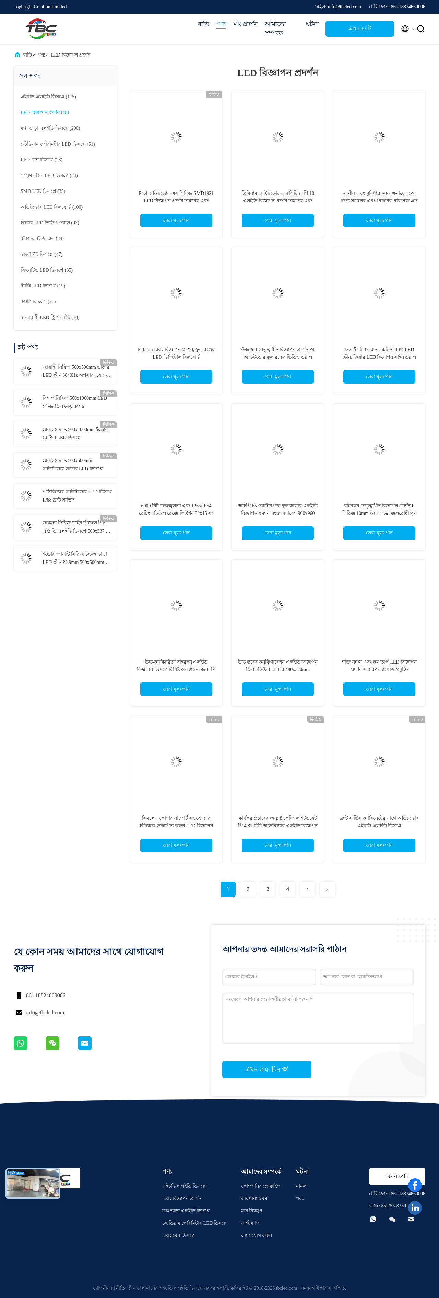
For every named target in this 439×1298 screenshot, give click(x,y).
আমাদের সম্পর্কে (275, 28)
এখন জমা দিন (267, 1069)
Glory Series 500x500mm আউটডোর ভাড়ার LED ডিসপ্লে (73, 464)
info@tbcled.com (45, 1012)
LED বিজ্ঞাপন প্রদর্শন (70, 55)
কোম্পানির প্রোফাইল (261, 1186)
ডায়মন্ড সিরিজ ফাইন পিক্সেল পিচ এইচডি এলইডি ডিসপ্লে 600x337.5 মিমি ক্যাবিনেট (75, 527)
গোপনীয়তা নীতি (109, 1288)
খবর (300, 1198)
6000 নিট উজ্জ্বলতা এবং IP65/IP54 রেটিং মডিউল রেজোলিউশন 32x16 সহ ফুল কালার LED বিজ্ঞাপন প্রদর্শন (176, 513)
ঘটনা (312, 24)
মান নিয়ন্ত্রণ (251, 1210)
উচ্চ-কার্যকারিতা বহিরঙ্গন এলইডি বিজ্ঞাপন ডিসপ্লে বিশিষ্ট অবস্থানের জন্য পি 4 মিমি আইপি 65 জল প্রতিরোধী (176, 669)
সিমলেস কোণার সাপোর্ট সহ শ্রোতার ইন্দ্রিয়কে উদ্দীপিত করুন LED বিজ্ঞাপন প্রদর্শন (176, 826)
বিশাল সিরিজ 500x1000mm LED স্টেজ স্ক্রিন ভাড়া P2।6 (75, 402)
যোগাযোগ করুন (256, 1235)
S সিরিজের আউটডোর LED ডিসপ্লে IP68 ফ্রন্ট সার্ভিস (77, 496)
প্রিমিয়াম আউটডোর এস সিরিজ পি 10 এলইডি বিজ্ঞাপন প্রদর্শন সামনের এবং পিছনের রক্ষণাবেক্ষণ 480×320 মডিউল (278, 201)
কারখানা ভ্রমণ (254, 1198)
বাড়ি (203, 24)
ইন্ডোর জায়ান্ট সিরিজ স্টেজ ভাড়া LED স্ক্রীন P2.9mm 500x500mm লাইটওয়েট (75, 559)
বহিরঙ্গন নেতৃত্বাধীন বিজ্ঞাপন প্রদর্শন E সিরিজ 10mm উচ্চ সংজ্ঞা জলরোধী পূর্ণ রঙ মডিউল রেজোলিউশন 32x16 (379, 513)
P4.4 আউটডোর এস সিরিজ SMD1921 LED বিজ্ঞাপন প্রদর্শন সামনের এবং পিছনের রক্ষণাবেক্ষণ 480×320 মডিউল (176, 201)
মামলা (302, 1186)
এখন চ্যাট (359, 29)
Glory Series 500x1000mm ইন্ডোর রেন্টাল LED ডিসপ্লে (75, 433)
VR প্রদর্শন (245, 24)
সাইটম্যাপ (250, 1223)
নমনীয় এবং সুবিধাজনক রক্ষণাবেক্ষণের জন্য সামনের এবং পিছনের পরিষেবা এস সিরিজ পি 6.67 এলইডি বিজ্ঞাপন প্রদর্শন (379, 201)
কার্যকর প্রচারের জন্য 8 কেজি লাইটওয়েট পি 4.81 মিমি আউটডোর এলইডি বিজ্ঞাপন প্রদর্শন (278, 826)
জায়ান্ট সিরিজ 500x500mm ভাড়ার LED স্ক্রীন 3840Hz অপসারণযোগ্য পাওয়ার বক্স (76, 372)
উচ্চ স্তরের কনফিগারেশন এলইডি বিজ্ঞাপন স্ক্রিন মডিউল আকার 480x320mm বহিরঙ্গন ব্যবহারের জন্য (278, 669)
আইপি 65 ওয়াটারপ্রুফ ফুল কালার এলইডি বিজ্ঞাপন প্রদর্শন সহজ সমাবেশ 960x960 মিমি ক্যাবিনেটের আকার (278, 513)
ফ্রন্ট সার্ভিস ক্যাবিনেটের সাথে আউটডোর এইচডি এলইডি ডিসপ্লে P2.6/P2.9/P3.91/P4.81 (379, 826)
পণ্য (221, 24)
